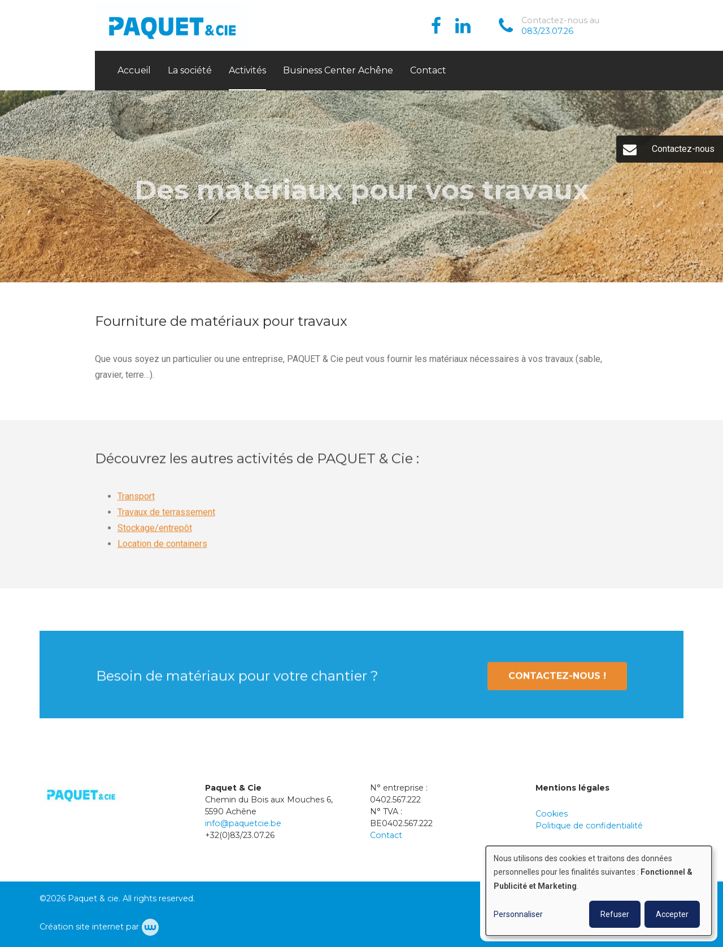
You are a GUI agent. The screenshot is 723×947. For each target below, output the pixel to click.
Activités (247, 70)
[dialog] (599, 891)
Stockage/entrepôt (154, 534)
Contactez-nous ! (557, 682)
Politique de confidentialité (589, 826)
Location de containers (162, 549)
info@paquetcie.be (243, 823)
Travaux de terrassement (166, 518)
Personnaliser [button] (518, 914)
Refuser (614, 914)
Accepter (672, 914)
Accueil (134, 70)
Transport (136, 502)
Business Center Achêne (338, 70)
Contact (428, 70)
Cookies (551, 814)
